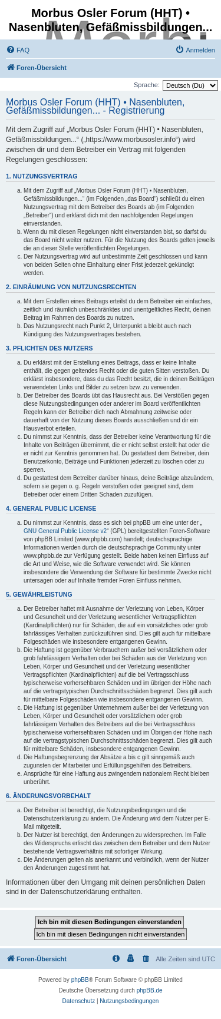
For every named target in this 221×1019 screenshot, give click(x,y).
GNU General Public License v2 (65, 531)
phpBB (80, 980)
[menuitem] (17, 50)
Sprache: (147, 84)
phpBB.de (150, 990)
